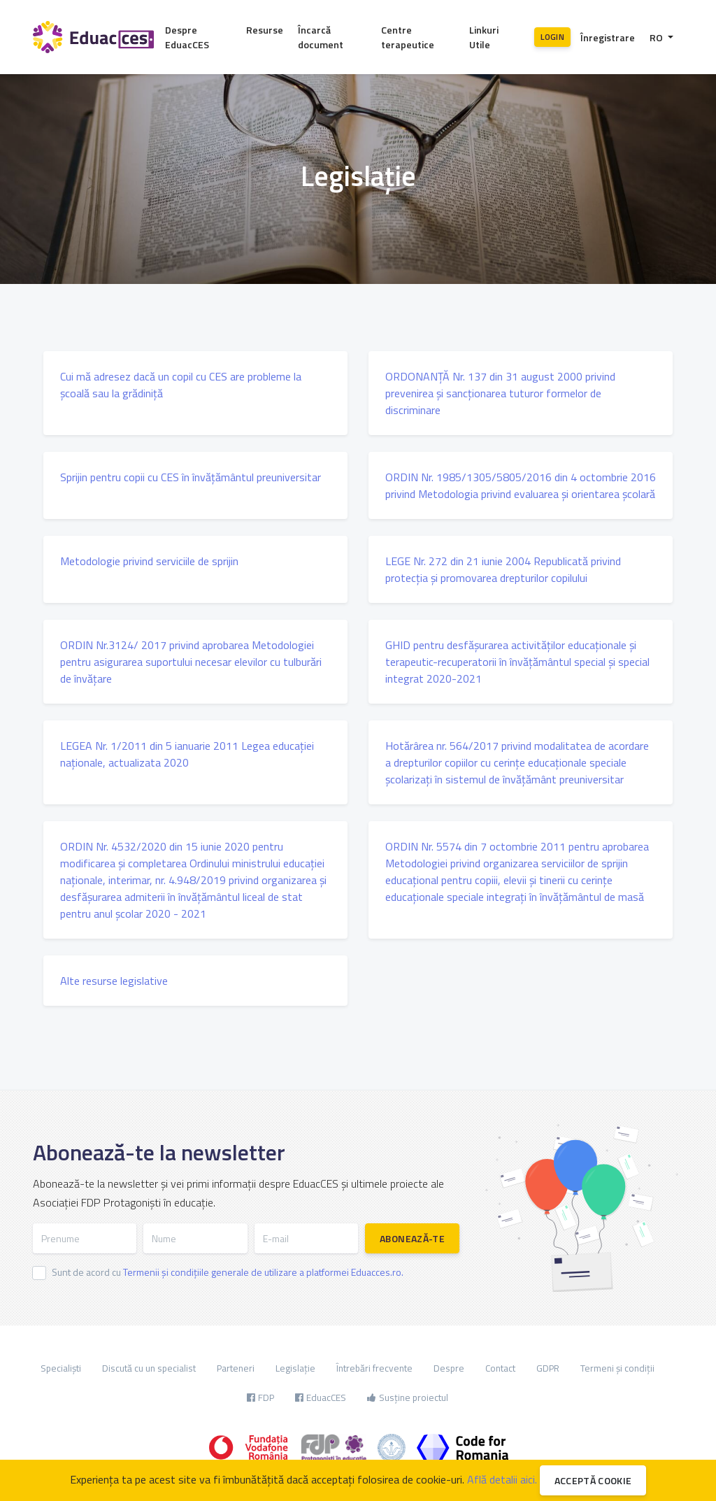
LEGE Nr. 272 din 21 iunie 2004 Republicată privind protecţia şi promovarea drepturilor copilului (503, 569)
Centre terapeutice (407, 37)
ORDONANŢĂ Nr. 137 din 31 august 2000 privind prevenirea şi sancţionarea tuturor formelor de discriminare (500, 393)
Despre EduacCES (187, 37)
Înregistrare (607, 37)
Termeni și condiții (617, 1368)
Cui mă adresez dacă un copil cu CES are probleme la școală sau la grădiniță (180, 384)
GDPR (547, 1368)
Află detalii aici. (502, 1479)
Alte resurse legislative (114, 980)
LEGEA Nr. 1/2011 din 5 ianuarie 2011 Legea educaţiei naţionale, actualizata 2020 (187, 754)
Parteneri (236, 1368)
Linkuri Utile (484, 37)
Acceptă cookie (593, 1480)
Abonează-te (412, 1238)
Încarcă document (320, 37)
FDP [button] (260, 1397)
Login (552, 36)
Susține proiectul (407, 1397)
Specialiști (61, 1368)
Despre (449, 1368)
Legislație (295, 1368)
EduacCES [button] (320, 1397)
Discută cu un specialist (149, 1368)
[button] (661, 37)
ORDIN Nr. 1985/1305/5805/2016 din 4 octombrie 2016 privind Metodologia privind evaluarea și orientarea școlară (520, 485)
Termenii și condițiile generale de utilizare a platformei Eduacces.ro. (263, 1272)
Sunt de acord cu (227, 1272)
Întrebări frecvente (374, 1368)
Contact (500, 1368)
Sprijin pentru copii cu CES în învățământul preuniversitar (190, 477)
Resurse (264, 29)
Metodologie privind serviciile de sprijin (149, 561)
